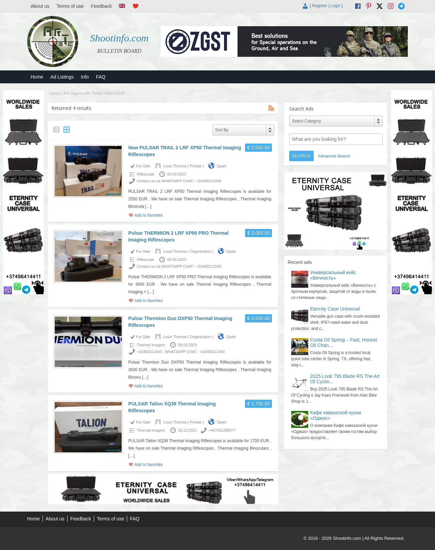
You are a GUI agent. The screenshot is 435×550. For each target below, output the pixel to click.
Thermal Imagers (151, 345)
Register (319, 5)
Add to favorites (149, 215)
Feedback (101, 6)
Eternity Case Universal (335, 309)
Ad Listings (61, 77)
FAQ (100, 77)
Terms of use (70, 6)
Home (37, 77)
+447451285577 (222, 430)
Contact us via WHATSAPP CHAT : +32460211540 (179, 181)
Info (85, 77)
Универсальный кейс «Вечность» (333, 275)
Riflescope (145, 174)
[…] (148, 206)
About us (40, 6)
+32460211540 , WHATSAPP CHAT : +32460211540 (181, 352)
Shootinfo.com (119, 38)
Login (336, 5)
